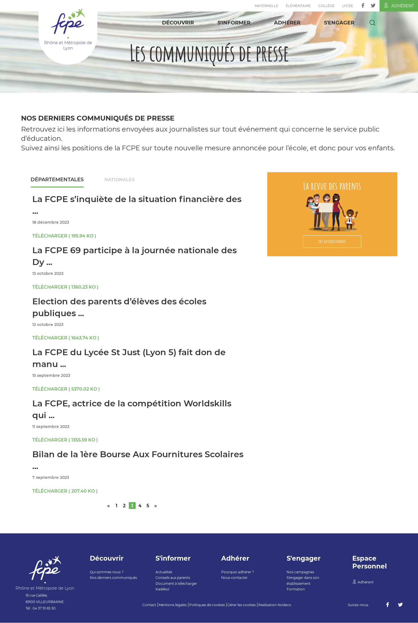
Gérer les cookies (241, 605)
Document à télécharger (176, 584)
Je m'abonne (332, 241)
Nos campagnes (300, 572)
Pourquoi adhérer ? (237, 572)
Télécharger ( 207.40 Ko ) (65, 491)
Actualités (164, 572)
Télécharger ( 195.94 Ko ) (64, 236)
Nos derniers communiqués (113, 578)
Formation (296, 589)
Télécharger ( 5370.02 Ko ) (66, 389)
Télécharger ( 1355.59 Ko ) (65, 440)
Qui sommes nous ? (107, 572)
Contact (149, 605)
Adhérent (399, 5)
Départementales (57, 179)
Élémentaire (298, 6)
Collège (326, 6)
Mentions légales (173, 605)
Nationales (120, 179)
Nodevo (284, 605)
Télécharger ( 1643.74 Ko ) (65, 338)
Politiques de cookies (207, 605)
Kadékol (162, 589)
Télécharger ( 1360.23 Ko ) (65, 287)
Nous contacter (234, 578)
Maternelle (266, 6)
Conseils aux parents (173, 578)
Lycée (347, 6)
